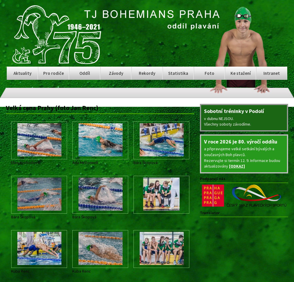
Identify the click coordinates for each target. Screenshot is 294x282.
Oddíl (84, 73)
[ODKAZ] (237, 166)
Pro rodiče (53, 73)
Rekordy (147, 73)
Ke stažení (240, 73)
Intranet (271, 73)
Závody (116, 73)
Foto (209, 73)
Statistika (178, 73)
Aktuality (22, 73)
